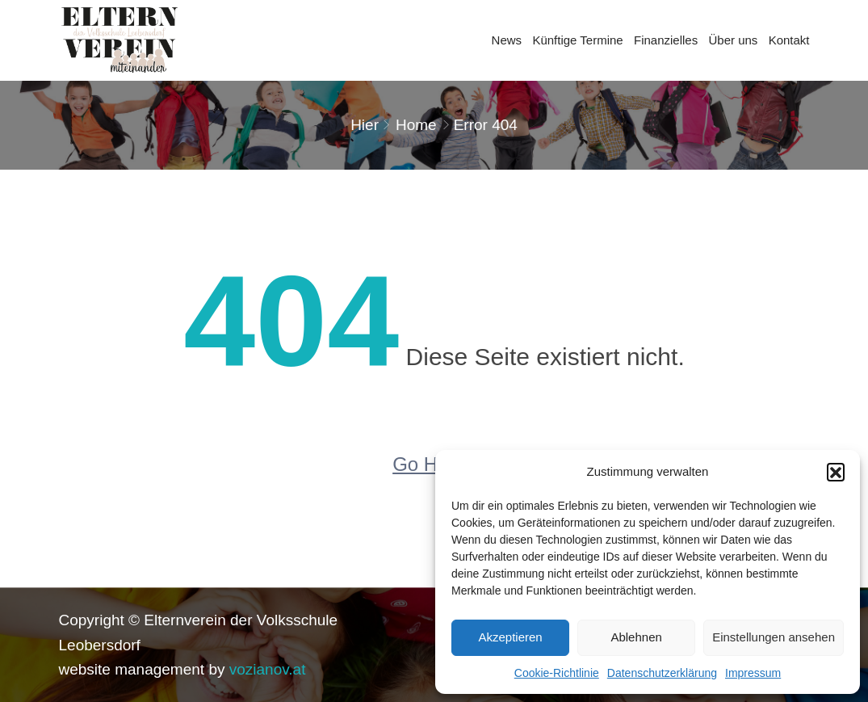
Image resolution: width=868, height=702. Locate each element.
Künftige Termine (577, 40)
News (507, 40)
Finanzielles (666, 40)
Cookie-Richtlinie (556, 672)
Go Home (434, 464)
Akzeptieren (510, 637)
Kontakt (789, 40)
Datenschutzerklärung (662, 672)
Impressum (753, 672)
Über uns (732, 40)
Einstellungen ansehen (773, 637)
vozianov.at (267, 669)
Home (416, 124)
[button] (836, 472)
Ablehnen (635, 637)
